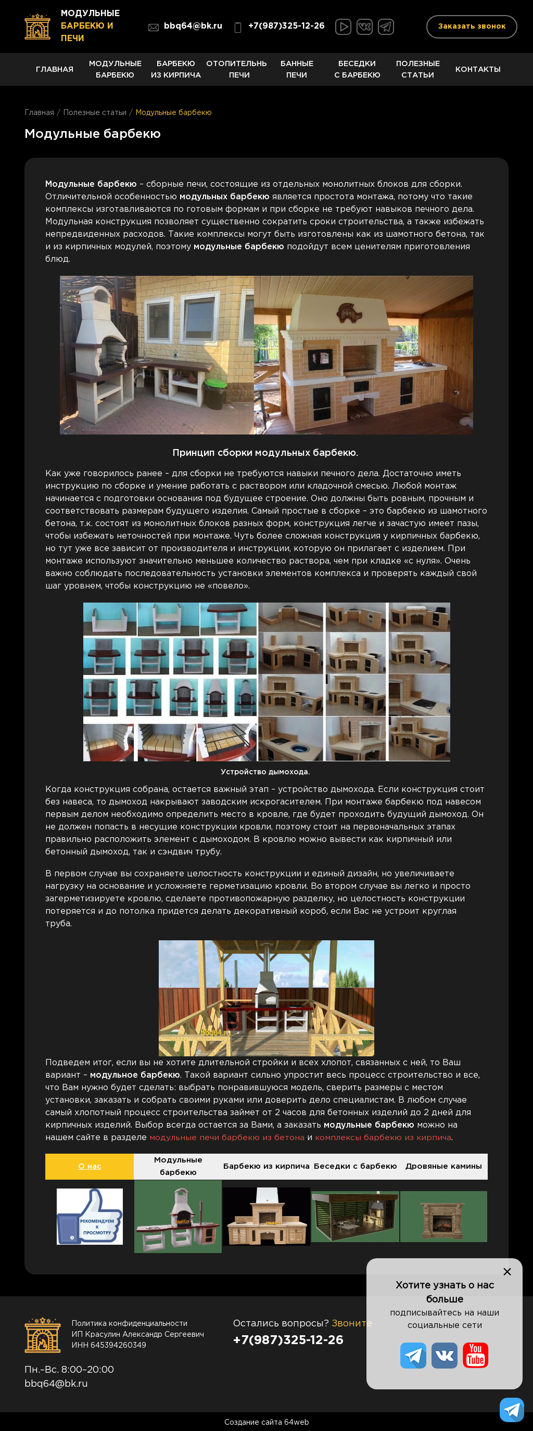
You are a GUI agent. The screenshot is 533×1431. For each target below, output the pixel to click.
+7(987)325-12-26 (279, 27)
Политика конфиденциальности (129, 1322)
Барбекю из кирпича (176, 72)
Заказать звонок (472, 26)
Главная (54, 75)
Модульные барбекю (115, 72)
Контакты (478, 75)
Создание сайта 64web (266, 1420)
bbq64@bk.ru (185, 27)
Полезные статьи (418, 72)
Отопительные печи (236, 72)
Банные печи (296, 72)
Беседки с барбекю (357, 72)
